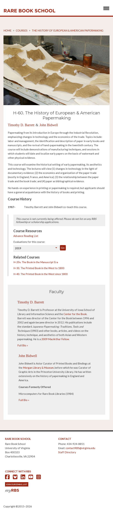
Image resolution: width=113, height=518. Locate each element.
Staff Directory (67, 452)
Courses (21, 30)
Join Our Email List (16, 484)
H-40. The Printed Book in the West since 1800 (40, 274)
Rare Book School (29, 11)
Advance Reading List (25, 235)
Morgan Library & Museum (38, 367)
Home (7, 30)
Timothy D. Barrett (21, 125)
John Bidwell (49, 125)
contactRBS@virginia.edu (80, 448)
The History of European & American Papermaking (67, 30)
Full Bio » (22, 345)
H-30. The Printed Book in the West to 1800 (38, 268)
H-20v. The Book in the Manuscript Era (35, 262)
